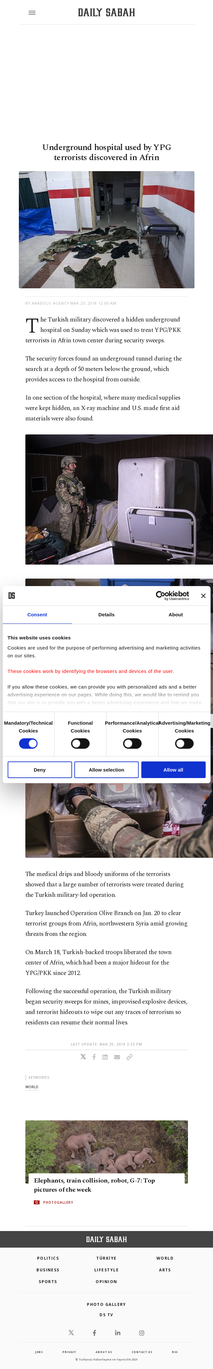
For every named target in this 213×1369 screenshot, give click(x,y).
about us (104, 1352)
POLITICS (48, 1258)
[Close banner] (203, 595)
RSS (175, 1352)
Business (48, 1270)
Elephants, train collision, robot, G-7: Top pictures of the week (94, 1185)
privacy (69, 1352)
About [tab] (176, 614)
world (31, 1086)
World (165, 1258)
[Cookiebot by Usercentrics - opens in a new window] (160, 595)
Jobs (39, 1352)
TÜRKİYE (106, 1258)
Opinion (106, 1281)
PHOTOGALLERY (58, 1202)
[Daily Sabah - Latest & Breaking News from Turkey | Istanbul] (106, 12)
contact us (142, 1352)
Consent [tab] (37, 614)
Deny (40, 770)
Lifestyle (106, 1270)
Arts (165, 1270)
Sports (48, 1281)
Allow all (173, 770)
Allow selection (106, 770)
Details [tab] (107, 614)
